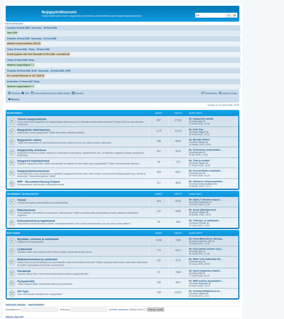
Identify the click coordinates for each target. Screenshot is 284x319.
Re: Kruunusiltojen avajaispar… (206, 170)
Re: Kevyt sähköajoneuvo (202, 210)
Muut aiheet (13, 233)
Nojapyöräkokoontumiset (33, 170)
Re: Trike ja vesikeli (199, 160)
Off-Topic (23, 291)
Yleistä (21, 199)
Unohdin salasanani (119, 309)
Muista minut (138, 309)
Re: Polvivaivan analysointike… (205, 150)
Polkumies (204, 202)
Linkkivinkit (24, 249)
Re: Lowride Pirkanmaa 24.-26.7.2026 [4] (25, 76)
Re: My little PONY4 (199, 139)
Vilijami (202, 132)
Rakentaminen (26, 210)
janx (201, 121)
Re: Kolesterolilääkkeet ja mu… (205, 291)
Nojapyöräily (15, 113)
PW (200, 273)
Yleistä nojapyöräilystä (31, 119)
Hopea (202, 163)
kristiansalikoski (206, 184)
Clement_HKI (205, 241)
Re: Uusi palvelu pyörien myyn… (206, 249)
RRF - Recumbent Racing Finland (38, 181)
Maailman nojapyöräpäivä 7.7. (20, 65)
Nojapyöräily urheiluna (31, 150)
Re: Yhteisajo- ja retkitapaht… (205, 220)
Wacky (202, 142)
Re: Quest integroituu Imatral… (205, 271)
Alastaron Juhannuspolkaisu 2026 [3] (23, 43)
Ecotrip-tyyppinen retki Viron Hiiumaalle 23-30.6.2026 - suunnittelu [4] (38, 54)
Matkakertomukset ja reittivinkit (37, 259)
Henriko (202, 223)
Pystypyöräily (26, 281)
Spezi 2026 (12, 33)
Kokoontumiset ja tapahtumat (36, 220)
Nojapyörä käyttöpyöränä (33, 160)
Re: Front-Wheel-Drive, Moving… (206, 239)
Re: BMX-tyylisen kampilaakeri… (206, 281)
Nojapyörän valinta (29, 139)
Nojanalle (203, 283)
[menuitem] (25, 93)
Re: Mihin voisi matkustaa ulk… (205, 259)
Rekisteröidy (36, 305)
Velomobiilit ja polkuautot (23, 194)
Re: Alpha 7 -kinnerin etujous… (205, 199)
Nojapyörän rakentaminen (33, 129)
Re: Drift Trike (196, 129)
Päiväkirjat (24, 271)
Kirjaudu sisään (15, 305)
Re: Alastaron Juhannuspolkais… (206, 181)
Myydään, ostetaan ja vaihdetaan (38, 239)
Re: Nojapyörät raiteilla (201, 119)
